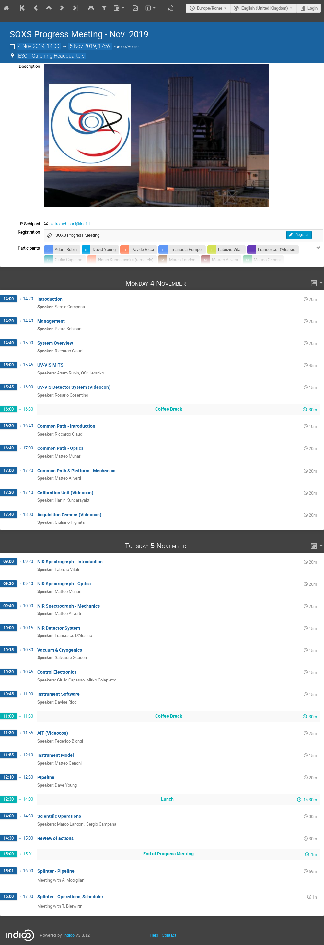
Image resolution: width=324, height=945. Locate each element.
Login (312, 8)
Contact (169, 935)
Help (154, 935)
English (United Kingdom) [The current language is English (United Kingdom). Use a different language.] (264, 8)
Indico (69, 935)
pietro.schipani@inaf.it (69, 223)
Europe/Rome (209, 8)
